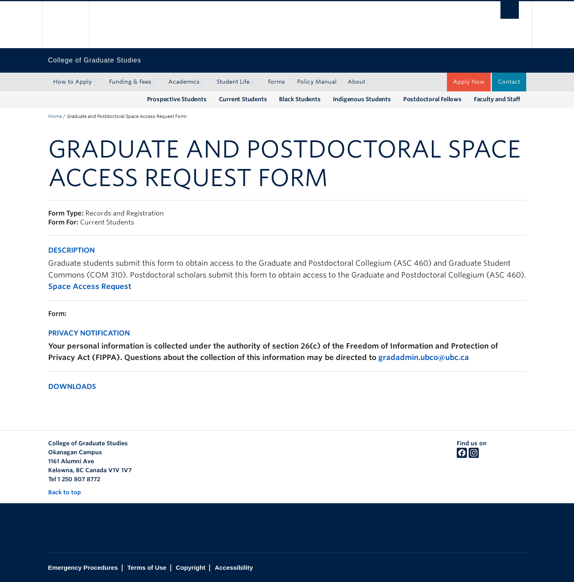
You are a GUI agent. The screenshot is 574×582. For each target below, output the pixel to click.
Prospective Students (177, 99)
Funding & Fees (130, 81)
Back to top (68, 492)
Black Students (299, 99)
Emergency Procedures (83, 567)
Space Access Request (89, 286)
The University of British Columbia (65, 24)
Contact (509, 81)
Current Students (243, 99)
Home (55, 116)
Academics (183, 81)
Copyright (190, 567)
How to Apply (72, 81)
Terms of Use (146, 567)
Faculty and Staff (497, 99)
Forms (276, 81)
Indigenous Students (362, 99)
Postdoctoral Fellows (432, 99)
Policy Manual (317, 81)
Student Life (233, 81)
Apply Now (469, 81)
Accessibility (234, 567)
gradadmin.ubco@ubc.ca (423, 357)
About (356, 81)
